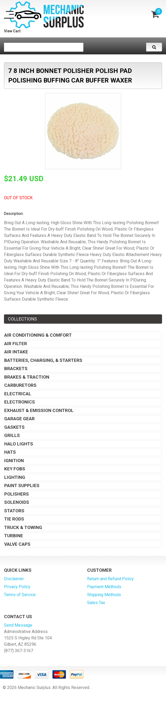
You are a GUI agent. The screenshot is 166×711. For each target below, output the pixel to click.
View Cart (12, 31)
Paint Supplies (21, 485)
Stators (14, 510)
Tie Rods (14, 519)
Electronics (19, 402)
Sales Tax (96, 602)
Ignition (14, 460)
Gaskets (14, 427)
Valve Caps (17, 544)
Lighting (14, 477)
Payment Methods (104, 586)
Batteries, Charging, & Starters (43, 360)
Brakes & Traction (26, 377)
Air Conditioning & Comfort (38, 335)
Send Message (18, 625)
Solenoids (16, 502)
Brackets (16, 368)
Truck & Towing (23, 527)
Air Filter (15, 343)
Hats (10, 452)
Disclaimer (14, 578)
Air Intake (16, 351)
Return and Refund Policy (110, 578)
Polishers (16, 494)
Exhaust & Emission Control (39, 410)
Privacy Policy (17, 586)
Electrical (17, 393)
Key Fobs (14, 468)
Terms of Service (20, 594)
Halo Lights (18, 443)
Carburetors (20, 385)
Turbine (13, 535)
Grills (12, 435)
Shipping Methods (104, 594)
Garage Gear (19, 418)
